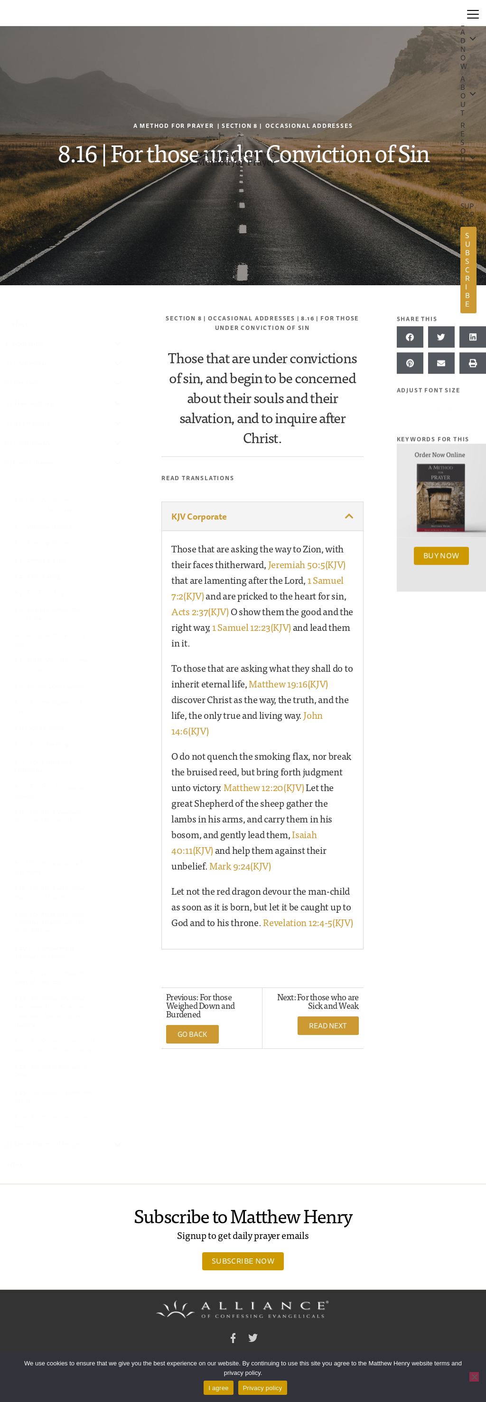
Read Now (463, 41)
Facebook (233, 1339)
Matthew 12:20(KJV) (264, 787)
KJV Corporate (199, 516)
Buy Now (441, 555)
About (463, 96)
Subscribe (467, 269)
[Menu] (473, 13)
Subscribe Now (243, 1261)
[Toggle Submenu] (118, 343)
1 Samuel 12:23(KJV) (251, 627)
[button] (262, 516)
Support (467, 215)
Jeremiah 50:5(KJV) (307, 564)
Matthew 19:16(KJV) (288, 683)
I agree (218, 1388)
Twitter (253, 1339)
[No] (474, 1377)
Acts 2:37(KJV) (200, 611)
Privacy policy (262, 1388)
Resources (463, 159)
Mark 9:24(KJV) (240, 865)
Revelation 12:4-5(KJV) (308, 922)
